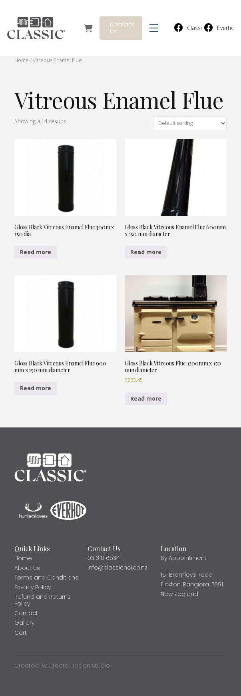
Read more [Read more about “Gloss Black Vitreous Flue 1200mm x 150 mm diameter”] (145, 398)
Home (21, 60)
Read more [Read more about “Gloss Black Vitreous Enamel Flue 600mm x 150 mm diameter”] (145, 252)
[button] (153, 28)
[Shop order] (190, 123)
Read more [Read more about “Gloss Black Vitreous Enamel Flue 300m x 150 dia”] (35, 252)
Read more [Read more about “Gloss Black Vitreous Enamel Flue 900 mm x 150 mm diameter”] (35, 388)
